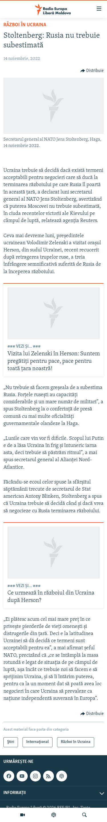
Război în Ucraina (24, 25)
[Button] (92, 71)
